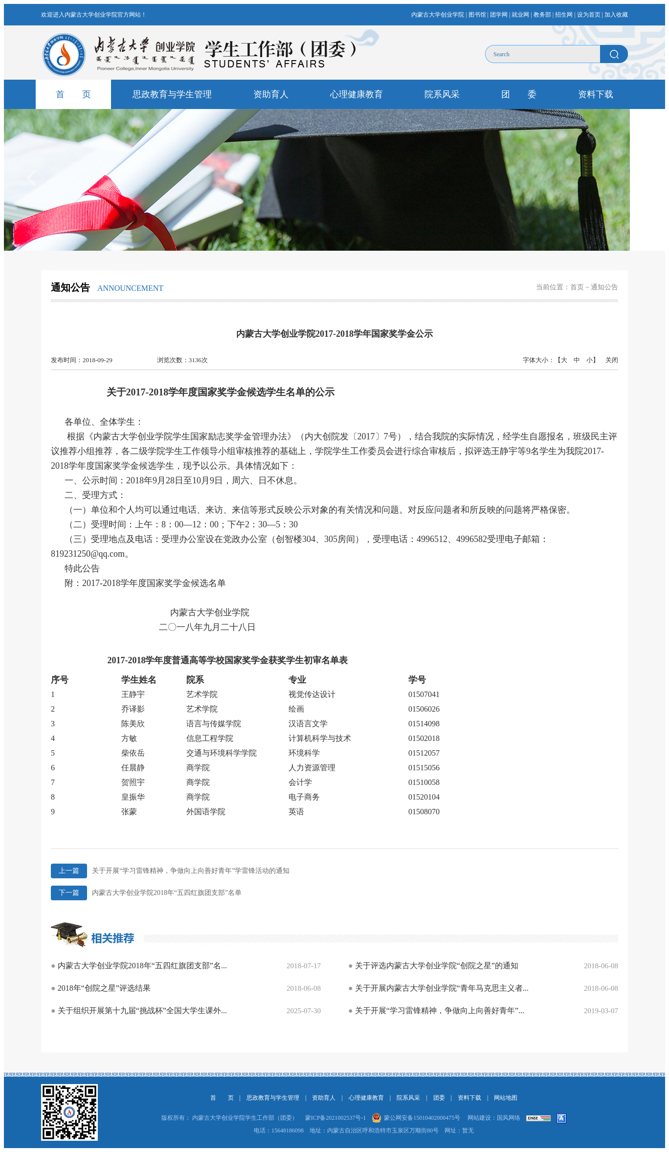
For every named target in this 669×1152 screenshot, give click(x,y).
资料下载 (595, 94)
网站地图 (505, 1097)
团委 (439, 1097)
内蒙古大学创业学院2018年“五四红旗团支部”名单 (146, 893)
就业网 (520, 14)
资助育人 (271, 94)
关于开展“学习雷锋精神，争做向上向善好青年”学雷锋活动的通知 (170, 871)
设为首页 (589, 14)
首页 (577, 287)
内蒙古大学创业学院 (437, 14)
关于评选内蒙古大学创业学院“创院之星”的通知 (433, 965)
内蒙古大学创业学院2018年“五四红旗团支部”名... (139, 965)
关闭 (611, 360)
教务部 (542, 14)
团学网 (499, 14)
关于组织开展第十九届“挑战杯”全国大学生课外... (139, 1010)
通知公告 (604, 287)
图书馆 (477, 14)
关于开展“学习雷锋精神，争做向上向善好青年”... (436, 1010)
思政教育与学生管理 (172, 94)
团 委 (518, 94)
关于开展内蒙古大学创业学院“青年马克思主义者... (438, 988)
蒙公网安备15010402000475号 (422, 1117)
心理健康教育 (356, 94)
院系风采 (442, 94)
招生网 (564, 14)
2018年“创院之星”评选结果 (101, 988)
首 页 (73, 94)
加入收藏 (616, 14)
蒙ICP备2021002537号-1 (335, 1117)
